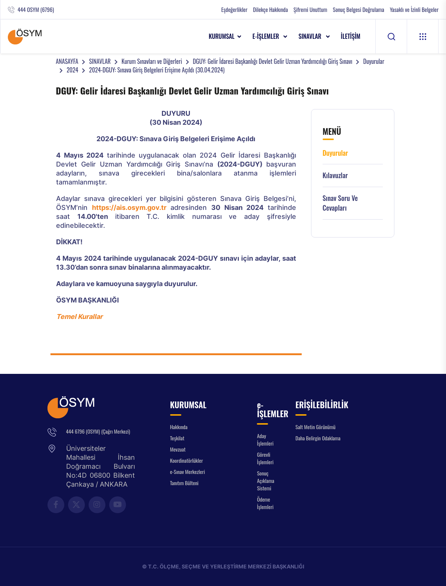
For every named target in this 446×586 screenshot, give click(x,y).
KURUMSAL (221, 36)
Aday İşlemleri (265, 439)
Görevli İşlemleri (265, 458)
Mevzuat (178, 449)
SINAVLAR (310, 36)
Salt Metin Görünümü (315, 427)
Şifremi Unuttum (310, 9)
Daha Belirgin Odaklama (318, 438)
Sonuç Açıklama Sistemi (265, 480)
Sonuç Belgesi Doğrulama (358, 9)
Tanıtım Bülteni (184, 483)
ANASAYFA (67, 61)
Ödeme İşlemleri (265, 503)
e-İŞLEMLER (266, 36)
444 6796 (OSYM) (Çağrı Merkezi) (98, 431)
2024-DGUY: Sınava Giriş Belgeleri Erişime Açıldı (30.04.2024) (156, 69)
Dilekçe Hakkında (270, 9)
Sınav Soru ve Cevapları (340, 203)
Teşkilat (177, 438)
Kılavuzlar (335, 175)
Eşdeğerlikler (234, 9)
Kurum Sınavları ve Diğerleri (152, 61)
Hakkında (179, 427)
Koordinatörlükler (186, 460)
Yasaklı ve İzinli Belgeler (414, 9)
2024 (72, 69)
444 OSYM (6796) (36, 9)
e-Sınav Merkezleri (187, 471)
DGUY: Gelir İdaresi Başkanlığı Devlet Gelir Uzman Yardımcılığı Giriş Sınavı (273, 61)
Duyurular (373, 61)
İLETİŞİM (351, 36)
